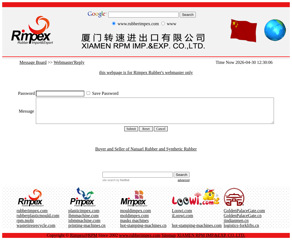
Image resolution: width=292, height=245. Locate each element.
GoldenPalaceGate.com (244, 215)
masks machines (134, 225)
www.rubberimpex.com (140, 240)
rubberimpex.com (32, 215)
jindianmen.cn (236, 225)
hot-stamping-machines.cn (143, 230)
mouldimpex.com (135, 215)
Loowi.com (182, 215)
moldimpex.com (134, 220)
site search (109, 185)
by (122, 185)
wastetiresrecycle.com (36, 230)
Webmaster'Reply (69, 62)
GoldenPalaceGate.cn (243, 220)
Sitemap (169, 240)
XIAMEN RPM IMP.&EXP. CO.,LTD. (211, 240)
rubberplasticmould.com (38, 220)
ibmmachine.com (83, 220)
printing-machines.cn (87, 230)
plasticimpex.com (83, 215)
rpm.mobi (25, 225)
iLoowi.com (182, 220)
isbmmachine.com (84, 225)
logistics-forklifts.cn (241, 230)
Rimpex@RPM (83, 240)
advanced (184, 185)
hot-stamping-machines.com (197, 230)
